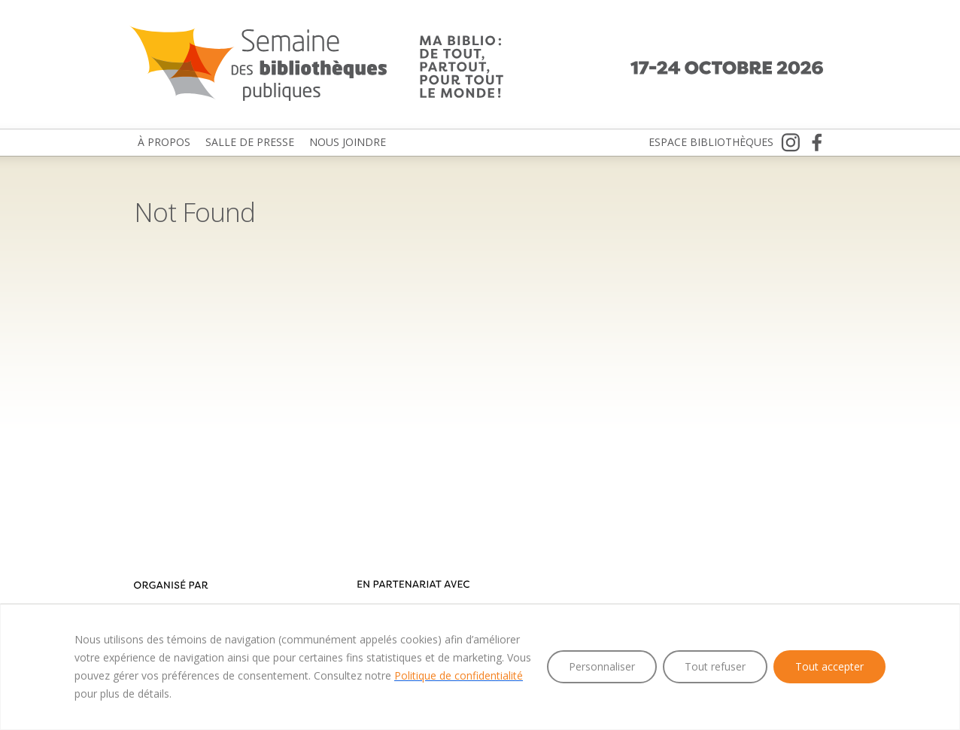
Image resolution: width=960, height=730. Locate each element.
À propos (164, 142)
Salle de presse (249, 142)
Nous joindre (347, 142)
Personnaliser (602, 666)
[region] (480, 667)
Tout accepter (829, 666)
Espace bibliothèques (711, 142)
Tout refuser (715, 666)
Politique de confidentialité (458, 675)
